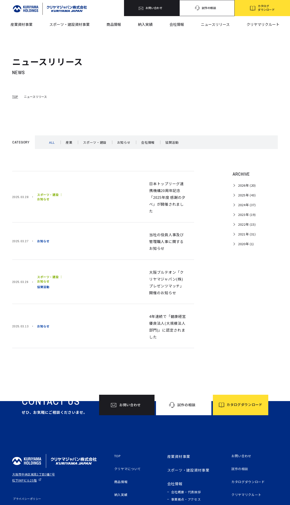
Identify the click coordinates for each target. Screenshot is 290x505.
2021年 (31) (247, 234)
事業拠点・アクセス (186, 454)
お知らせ (124, 142)
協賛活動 (172, 142)
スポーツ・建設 (94, 142)
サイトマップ (20, 462)
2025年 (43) (247, 195)
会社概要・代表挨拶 (186, 446)
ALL (52, 142)
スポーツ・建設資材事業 (69, 24)
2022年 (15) (247, 224)
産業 (69, 142)
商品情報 (113, 24)
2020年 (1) (246, 244)
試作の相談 (241, 424)
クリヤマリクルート (263, 24)
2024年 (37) (247, 204)
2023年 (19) (247, 214)
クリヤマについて (129, 424)
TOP (15, 96)
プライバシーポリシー (26, 453)
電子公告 (239, 465)
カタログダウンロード (250, 438)
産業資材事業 (21, 24)
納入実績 (145, 24)
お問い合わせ (243, 411)
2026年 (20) (247, 185)
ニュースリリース (215, 24)
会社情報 (176, 24)
